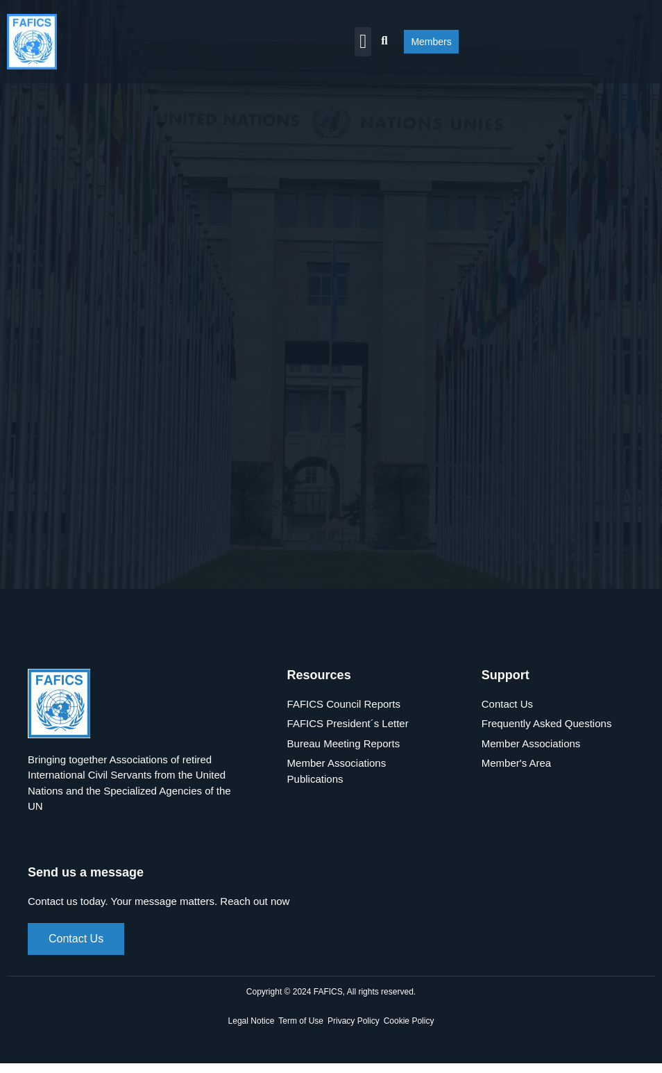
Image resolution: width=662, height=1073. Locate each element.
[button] (363, 41)
